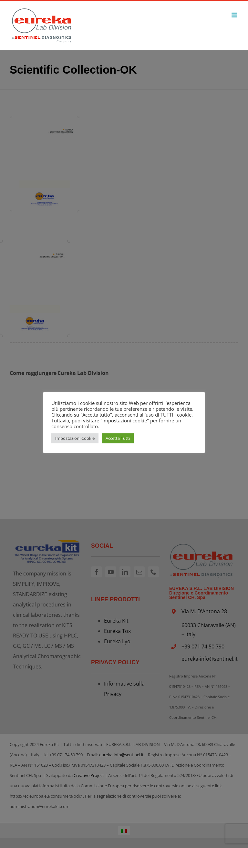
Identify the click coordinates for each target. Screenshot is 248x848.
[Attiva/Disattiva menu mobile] (235, 15)
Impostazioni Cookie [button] (75, 438)
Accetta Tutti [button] (118, 438)
